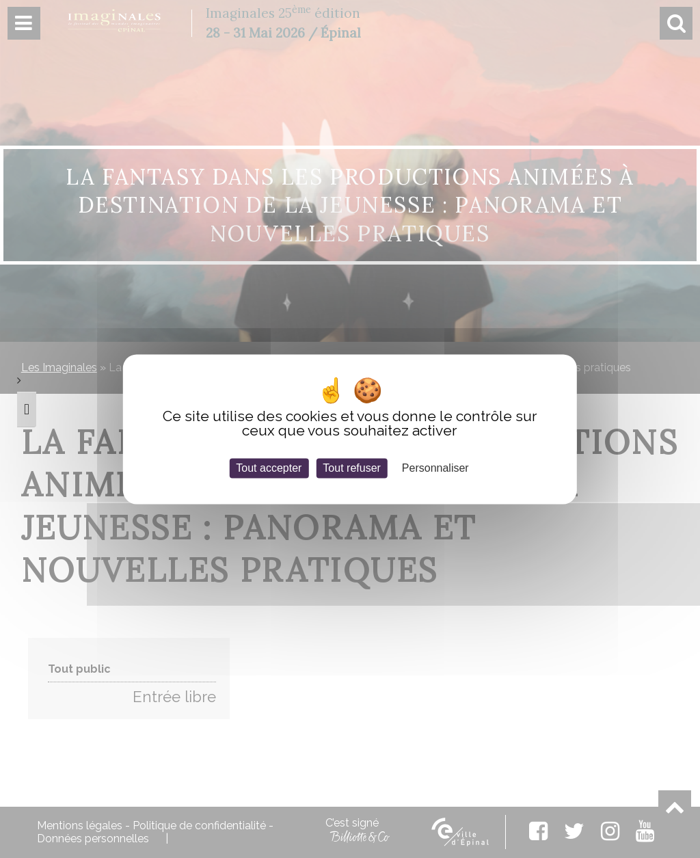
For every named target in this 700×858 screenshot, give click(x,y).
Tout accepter (268, 468)
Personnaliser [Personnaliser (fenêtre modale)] (435, 468)
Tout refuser (351, 468)
